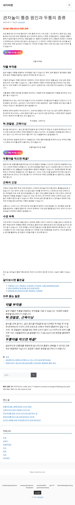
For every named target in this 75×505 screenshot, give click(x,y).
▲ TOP (37, 493)
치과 (7, 357)
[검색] (33, 375)
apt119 (51, 485)
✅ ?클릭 (13, 52)
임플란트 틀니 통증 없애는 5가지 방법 (17, 406)
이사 (4, 448)
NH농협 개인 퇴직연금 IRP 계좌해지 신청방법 (25, 291)
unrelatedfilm (41, 485)
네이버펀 (8, 5)
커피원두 (6, 458)
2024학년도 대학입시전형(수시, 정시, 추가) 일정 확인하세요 (28, 360)
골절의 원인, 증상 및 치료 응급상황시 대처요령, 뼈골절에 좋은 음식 (31, 363)
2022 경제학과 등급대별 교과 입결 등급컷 (23, 288)
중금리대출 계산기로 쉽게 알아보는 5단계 (18, 417)
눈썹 (4, 438)
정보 (4, 451)
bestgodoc (29, 488)
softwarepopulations (9, 485)
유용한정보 (7, 444)
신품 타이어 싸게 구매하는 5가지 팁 (16, 410)
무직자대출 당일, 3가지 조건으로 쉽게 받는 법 (20, 413)
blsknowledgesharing (65, 485)
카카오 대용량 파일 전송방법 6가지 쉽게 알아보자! (22, 420)
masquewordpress (26, 485)
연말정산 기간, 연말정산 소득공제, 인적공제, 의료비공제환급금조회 (33, 286)
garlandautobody (43, 488)
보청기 (5, 441)
